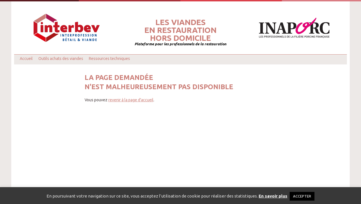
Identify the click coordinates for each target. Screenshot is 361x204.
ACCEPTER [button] (302, 196)
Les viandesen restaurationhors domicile (180, 30)
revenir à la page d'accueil (130, 100)
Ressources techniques (109, 58)
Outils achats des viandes (60, 58)
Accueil (26, 58)
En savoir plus (273, 196)
